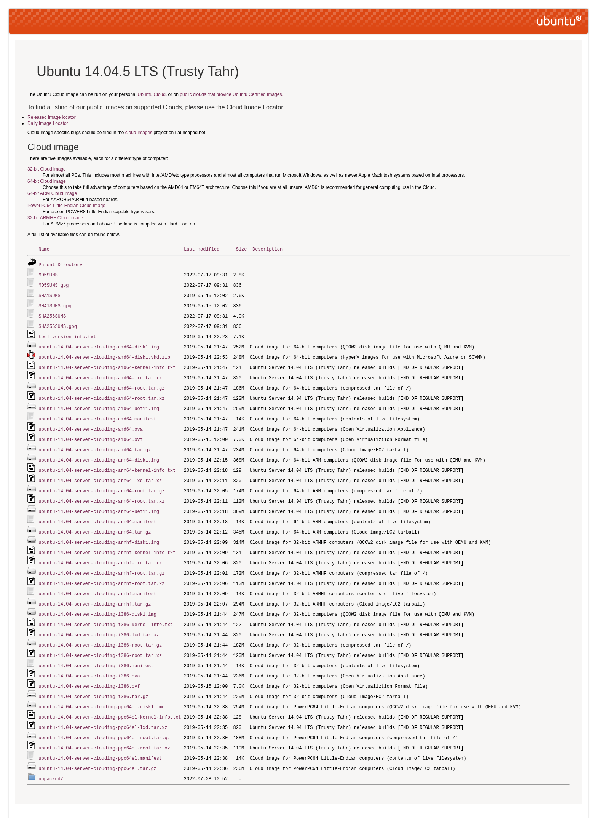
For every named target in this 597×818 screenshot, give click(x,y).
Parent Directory (60, 264)
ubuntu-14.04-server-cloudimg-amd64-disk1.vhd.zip (104, 353)
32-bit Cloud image (46, 169)
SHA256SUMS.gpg (57, 323)
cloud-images (138, 132)
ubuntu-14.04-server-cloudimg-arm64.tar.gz (94, 521)
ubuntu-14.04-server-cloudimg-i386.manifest (95, 650)
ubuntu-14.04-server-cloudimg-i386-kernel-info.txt (105, 610)
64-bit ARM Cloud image (52, 193)
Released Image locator (51, 117)
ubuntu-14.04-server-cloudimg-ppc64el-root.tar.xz (104, 729)
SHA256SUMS (52, 313)
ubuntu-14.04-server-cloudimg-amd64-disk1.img (98, 343)
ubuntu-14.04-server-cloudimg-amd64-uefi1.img (98, 402)
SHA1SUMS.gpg (54, 303)
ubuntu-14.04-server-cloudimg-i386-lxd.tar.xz (98, 620)
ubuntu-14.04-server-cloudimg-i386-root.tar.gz (100, 630)
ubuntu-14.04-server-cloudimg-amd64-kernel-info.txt (107, 363)
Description (267, 249)
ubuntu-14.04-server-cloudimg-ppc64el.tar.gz (97, 749)
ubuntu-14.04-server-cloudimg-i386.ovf (89, 670)
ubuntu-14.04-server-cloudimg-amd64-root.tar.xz (101, 393)
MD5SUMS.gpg (53, 284)
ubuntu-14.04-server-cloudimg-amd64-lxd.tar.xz (100, 373)
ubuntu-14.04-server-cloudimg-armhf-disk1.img (98, 531)
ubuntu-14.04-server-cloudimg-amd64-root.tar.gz (101, 383)
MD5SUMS (47, 274)
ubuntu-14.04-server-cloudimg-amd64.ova (90, 422)
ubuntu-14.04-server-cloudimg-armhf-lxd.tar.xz (100, 551)
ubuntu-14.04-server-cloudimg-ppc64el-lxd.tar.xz (102, 709)
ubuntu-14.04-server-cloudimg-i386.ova (89, 660)
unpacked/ (50, 759)
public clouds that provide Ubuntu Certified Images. (231, 94)
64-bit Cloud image (46, 181)
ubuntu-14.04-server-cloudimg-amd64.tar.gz (94, 442)
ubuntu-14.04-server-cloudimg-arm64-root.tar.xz (101, 492)
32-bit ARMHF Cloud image (55, 217)
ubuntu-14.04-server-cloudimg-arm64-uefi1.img (98, 501)
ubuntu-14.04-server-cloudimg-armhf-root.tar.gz (101, 561)
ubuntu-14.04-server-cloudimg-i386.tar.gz (93, 680)
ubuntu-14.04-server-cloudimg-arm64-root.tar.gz (101, 482)
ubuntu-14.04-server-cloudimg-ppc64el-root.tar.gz (104, 719)
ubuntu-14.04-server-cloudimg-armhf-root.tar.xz (101, 571)
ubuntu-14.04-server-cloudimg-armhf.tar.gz (94, 591)
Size (241, 249)
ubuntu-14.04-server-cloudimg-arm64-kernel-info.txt (107, 462)
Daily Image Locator (47, 123)
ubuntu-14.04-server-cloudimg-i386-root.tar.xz (100, 640)
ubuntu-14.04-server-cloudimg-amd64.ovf (90, 432)
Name (43, 249)
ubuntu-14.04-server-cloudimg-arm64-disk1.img (98, 452)
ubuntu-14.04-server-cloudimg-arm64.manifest (97, 511)
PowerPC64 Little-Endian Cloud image (66, 205)
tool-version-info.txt (67, 333)
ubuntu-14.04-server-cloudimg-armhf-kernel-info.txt (107, 541)
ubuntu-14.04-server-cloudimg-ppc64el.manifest (100, 739)
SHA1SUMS (49, 294)
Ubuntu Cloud (152, 94)
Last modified (202, 249)
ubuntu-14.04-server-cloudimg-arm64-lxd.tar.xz (100, 472)
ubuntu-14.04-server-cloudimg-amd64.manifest (97, 412)
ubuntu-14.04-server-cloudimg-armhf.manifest (97, 581)
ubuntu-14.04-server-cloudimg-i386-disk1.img (97, 601)
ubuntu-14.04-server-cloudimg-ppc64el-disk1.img (101, 690)
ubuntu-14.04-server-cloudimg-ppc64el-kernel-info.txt (109, 700)
